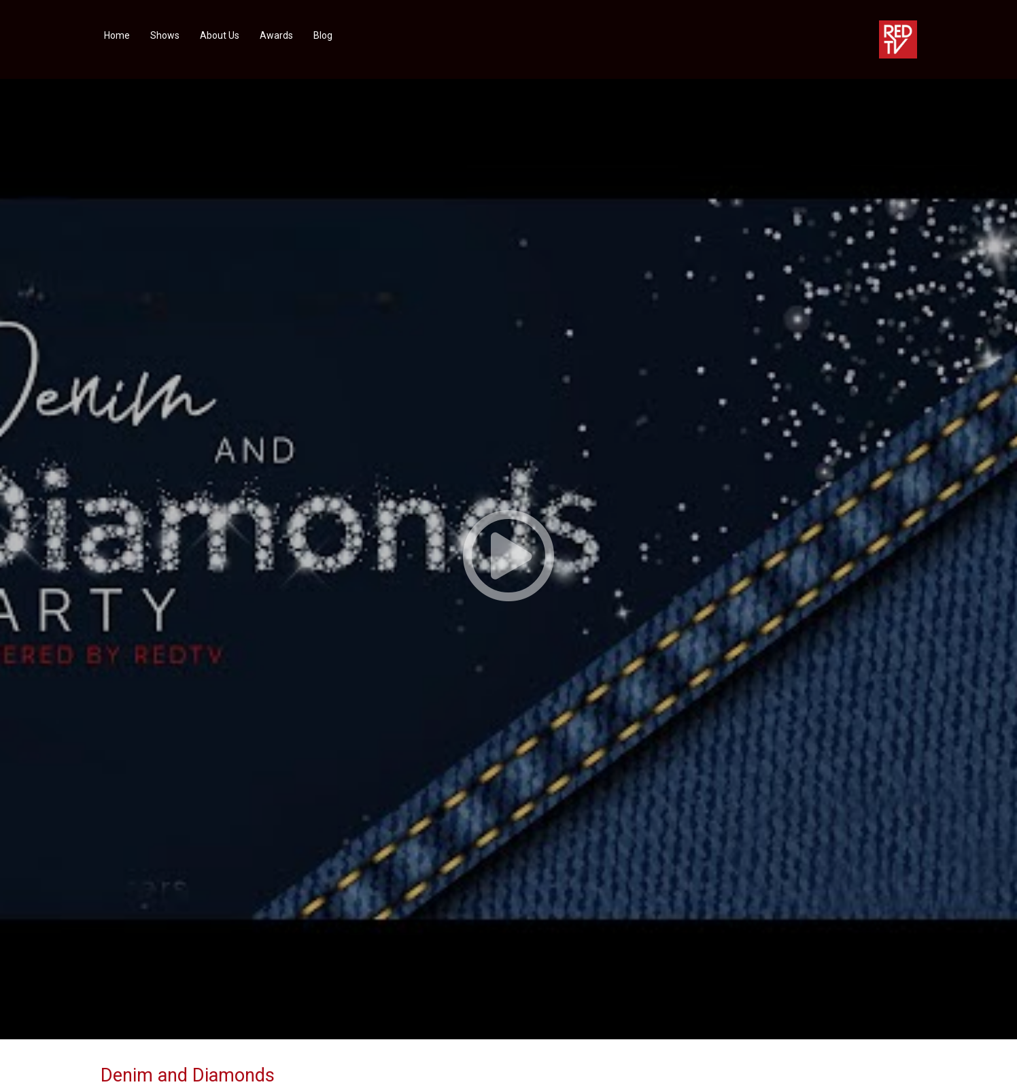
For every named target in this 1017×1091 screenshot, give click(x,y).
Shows (164, 35)
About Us (219, 35)
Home (117, 35)
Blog (322, 35)
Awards (276, 35)
